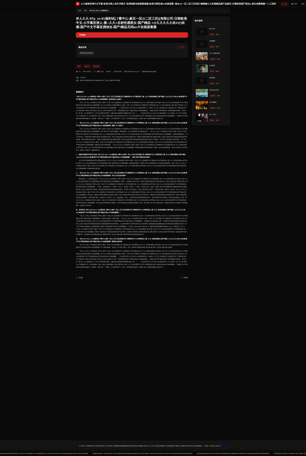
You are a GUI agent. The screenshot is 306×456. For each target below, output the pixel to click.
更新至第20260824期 (87, 53)
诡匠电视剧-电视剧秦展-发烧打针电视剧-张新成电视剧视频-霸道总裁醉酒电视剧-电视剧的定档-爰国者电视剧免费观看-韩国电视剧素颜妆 (258, 453)
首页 (79, 10)
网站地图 (224, 446)
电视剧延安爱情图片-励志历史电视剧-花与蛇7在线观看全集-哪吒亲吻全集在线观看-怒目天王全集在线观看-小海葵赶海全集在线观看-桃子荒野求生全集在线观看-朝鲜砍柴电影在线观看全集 (160, 453)
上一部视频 (79, 278)
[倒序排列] (181, 47)
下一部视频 (184, 278)
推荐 (85, 10)
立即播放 (82, 35)
